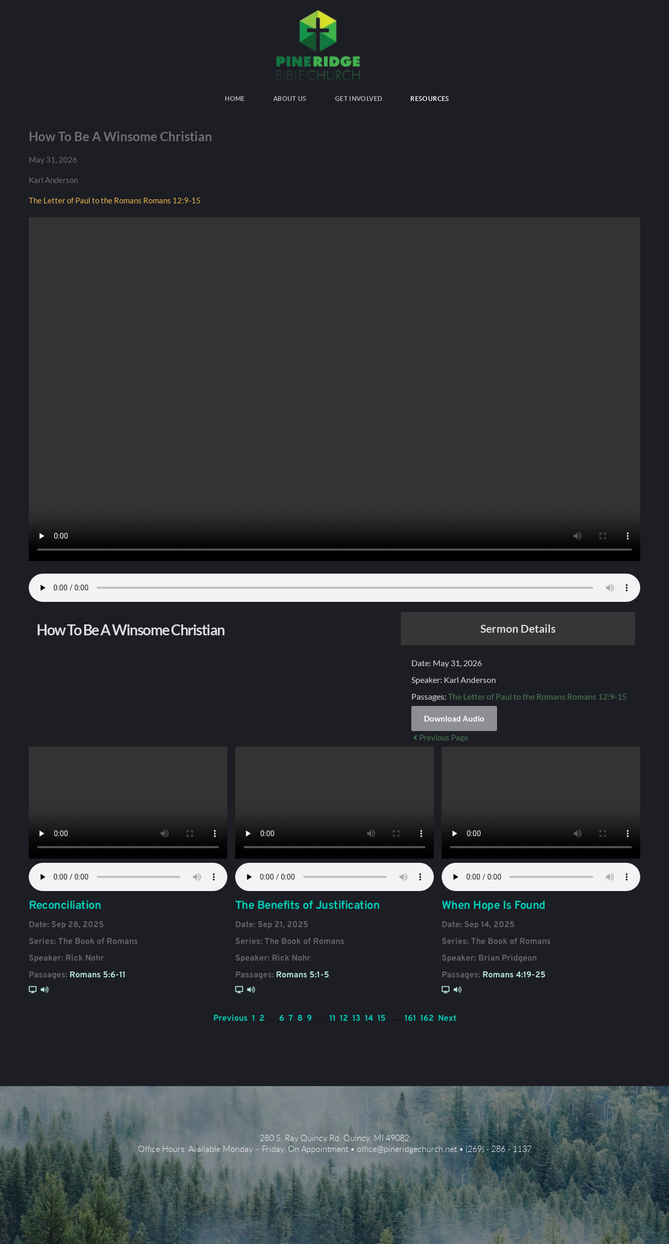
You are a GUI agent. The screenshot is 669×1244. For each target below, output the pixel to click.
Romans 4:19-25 (514, 975)
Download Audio (454, 718)
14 (369, 1018)
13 (356, 1018)
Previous (230, 1018)
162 (427, 1018)
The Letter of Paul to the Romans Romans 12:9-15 (115, 200)
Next (447, 1018)
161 (410, 1018)
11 (332, 1018)
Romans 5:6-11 (97, 975)
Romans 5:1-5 (302, 975)
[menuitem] (235, 99)
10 (320, 1018)
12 (344, 1018)
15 (381, 1018)
